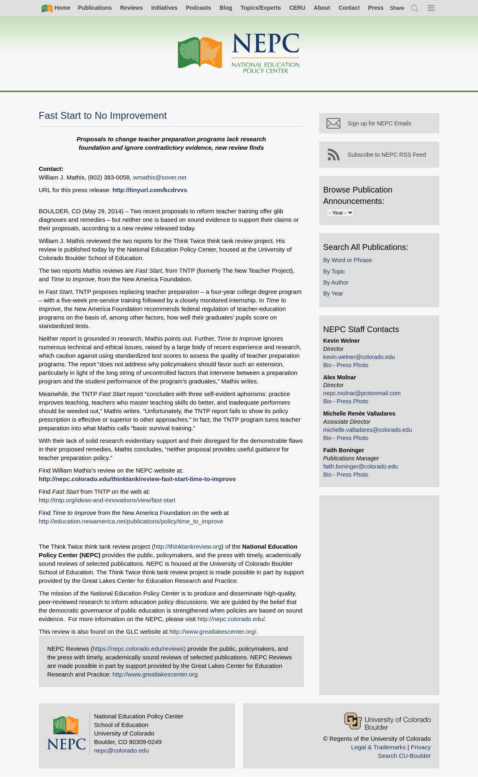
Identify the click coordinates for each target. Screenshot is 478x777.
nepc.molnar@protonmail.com (364, 395)
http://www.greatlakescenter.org (154, 674)
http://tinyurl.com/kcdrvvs (149, 189)
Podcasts (198, 7)
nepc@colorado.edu (121, 750)
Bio (329, 366)
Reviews (131, 7)
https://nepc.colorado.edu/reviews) (139, 648)
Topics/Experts (261, 7)
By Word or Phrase (349, 262)
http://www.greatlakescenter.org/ (212, 631)
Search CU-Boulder (404, 755)
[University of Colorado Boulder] (387, 721)
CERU (297, 7)
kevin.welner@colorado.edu (361, 358)
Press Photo (355, 366)
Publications (95, 7)
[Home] (239, 53)
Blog (225, 7)
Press (376, 7)
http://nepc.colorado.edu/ (231, 618)
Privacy (421, 747)
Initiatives (164, 7)
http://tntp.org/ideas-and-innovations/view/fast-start (107, 500)
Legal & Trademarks (378, 747)
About (322, 7)
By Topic (336, 273)
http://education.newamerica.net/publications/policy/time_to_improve (131, 521)
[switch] (397, 8)
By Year (335, 295)
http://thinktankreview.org (187, 546)
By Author (338, 284)
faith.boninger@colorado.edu (362, 468)
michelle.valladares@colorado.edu (369, 432)
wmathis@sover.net (159, 177)
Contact (349, 7)
